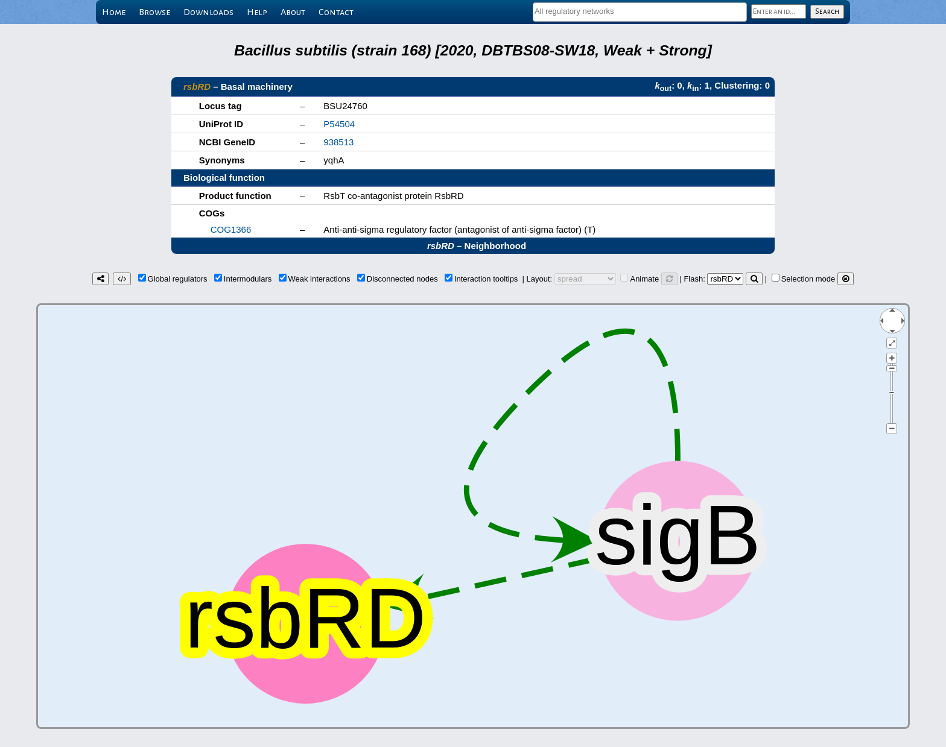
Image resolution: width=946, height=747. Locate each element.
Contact (336, 12)
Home (113, 12)
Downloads (208, 12)
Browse (154, 12)
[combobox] (640, 12)
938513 (338, 142)
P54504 (339, 124)
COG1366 (231, 229)
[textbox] (639, 11)
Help (257, 12)
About (293, 12)
